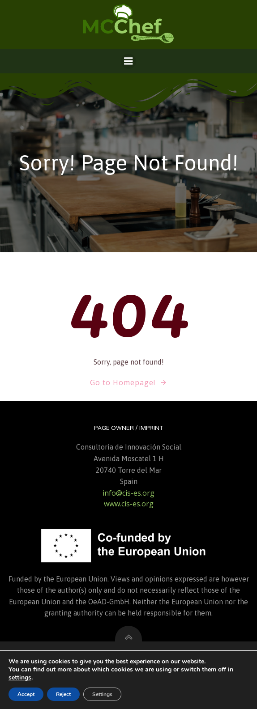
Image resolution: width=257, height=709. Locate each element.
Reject (63, 694)
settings (20, 678)
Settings (102, 694)
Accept (25, 694)
